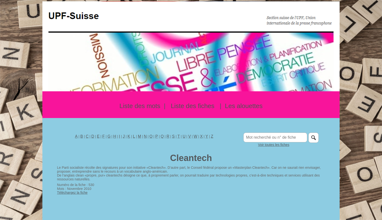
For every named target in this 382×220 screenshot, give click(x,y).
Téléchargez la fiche (72, 193)
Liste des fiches (192, 106)
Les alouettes (244, 106)
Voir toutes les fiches (273, 145)
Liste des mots (139, 106)
